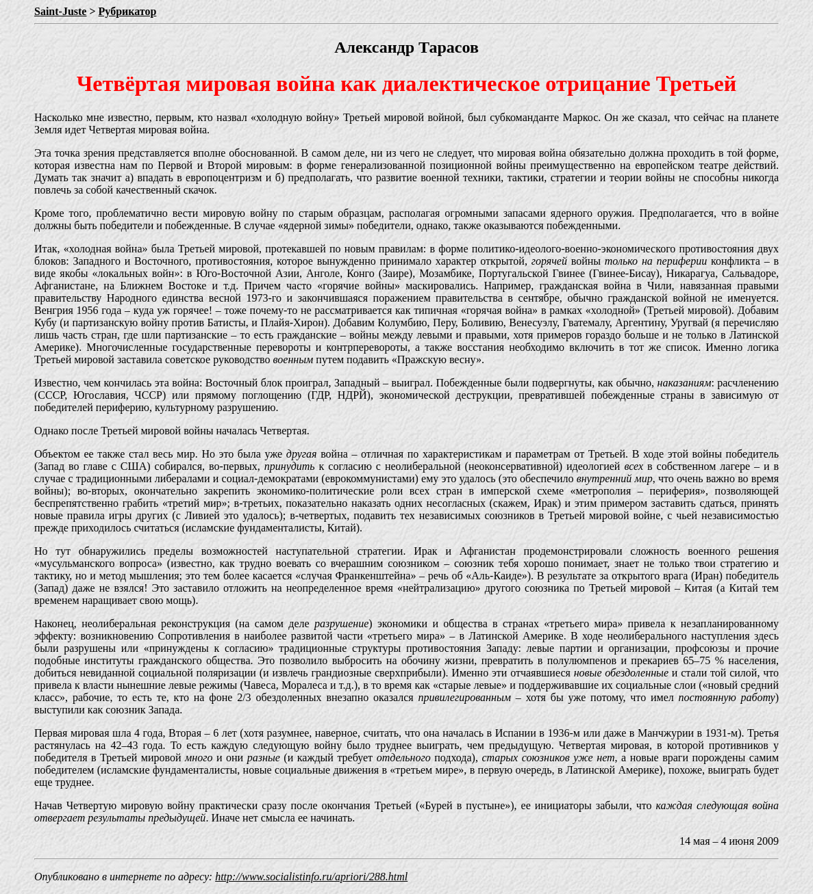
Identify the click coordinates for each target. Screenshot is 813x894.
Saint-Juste (60, 11)
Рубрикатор (128, 11)
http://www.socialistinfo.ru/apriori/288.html (311, 876)
